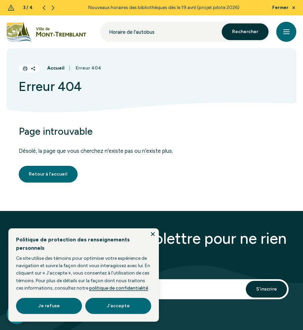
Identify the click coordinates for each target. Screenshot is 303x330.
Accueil (56, 68)
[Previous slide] (43, 7)
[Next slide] (53, 7)
